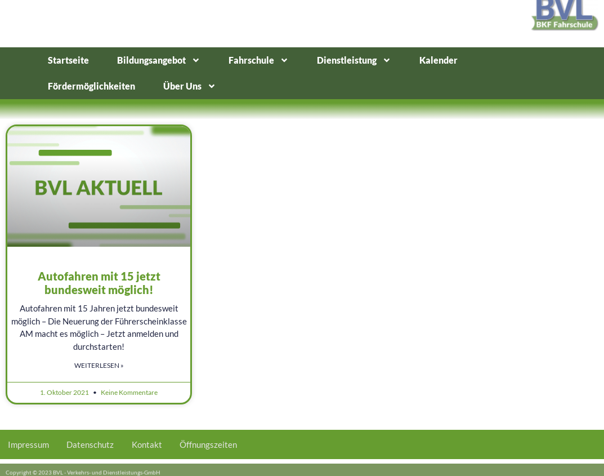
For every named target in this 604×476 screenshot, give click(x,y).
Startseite (68, 60)
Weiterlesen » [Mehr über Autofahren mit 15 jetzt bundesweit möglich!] (99, 365)
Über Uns (189, 86)
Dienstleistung (354, 60)
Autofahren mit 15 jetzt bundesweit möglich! (99, 282)
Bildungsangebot (158, 60)
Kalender (438, 60)
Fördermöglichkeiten (91, 86)
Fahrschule (259, 60)
